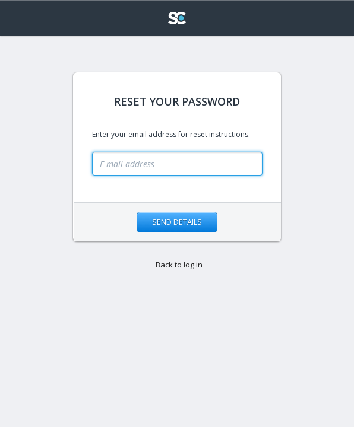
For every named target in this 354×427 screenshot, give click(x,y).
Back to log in (179, 264)
